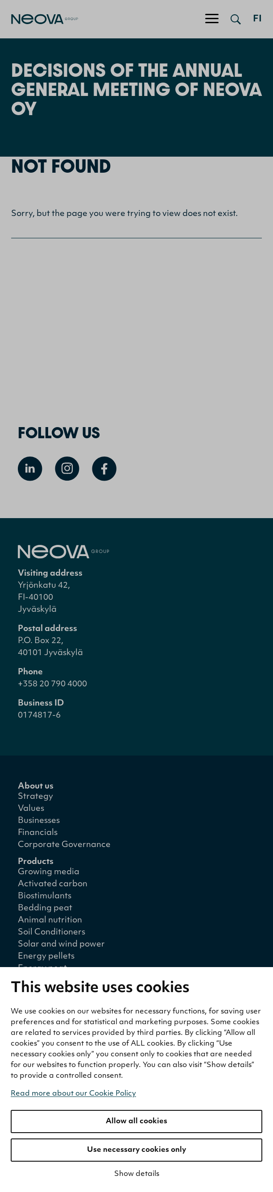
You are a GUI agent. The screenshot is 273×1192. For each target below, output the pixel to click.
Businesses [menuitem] (39, 821)
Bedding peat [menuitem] (45, 908)
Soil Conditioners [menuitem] (51, 932)
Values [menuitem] (31, 809)
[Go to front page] (39, 19)
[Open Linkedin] (30, 469)
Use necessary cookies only (136, 1150)
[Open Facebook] (104, 469)
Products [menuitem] (36, 862)
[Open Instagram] (67, 469)
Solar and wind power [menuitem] (61, 944)
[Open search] (236, 19)
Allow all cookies (136, 1121)
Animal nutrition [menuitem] (50, 920)
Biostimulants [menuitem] (44, 896)
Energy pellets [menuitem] (46, 956)
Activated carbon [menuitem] (52, 884)
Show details (136, 1174)
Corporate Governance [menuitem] (64, 845)
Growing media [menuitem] (48, 872)
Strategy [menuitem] (35, 797)
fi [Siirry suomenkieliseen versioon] (257, 19)
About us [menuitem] (36, 786)
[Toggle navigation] (212, 19)
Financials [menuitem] (38, 833)
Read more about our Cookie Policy (73, 1093)
